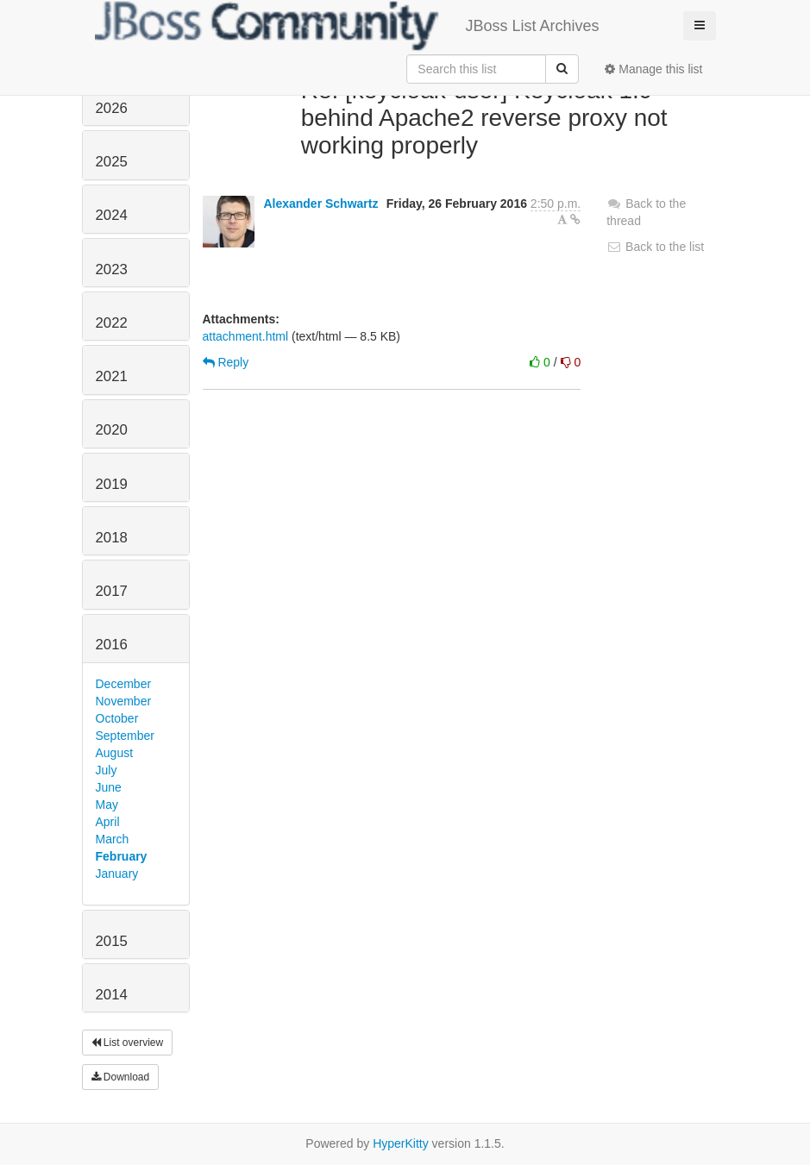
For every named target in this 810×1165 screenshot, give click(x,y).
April (108, 822)
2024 (112, 215)
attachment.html (246, 336)
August (115, 753)
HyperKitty (401, 1143)
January (117, 873)
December (124, 684)
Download (120, 1077)
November (124, 701)
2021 (112, 376)
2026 (112, 108)
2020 (112, 430)
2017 (112, 591)
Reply (226, 362)
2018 (112, 537)
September (125, 735)
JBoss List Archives (347, 25)
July (106, 770)
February (122, 856)
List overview (127, 1043)
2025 (112, 161)
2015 (112, 941)
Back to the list (655, 247)
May (107, 804)
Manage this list (653, 69)
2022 (112, 323)
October (117, 718)
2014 (112, 994)
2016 (112, 644)
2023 (112, 269)
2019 (112, 484)
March (112, 839)
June (109, 787)
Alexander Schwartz (320, 203)
